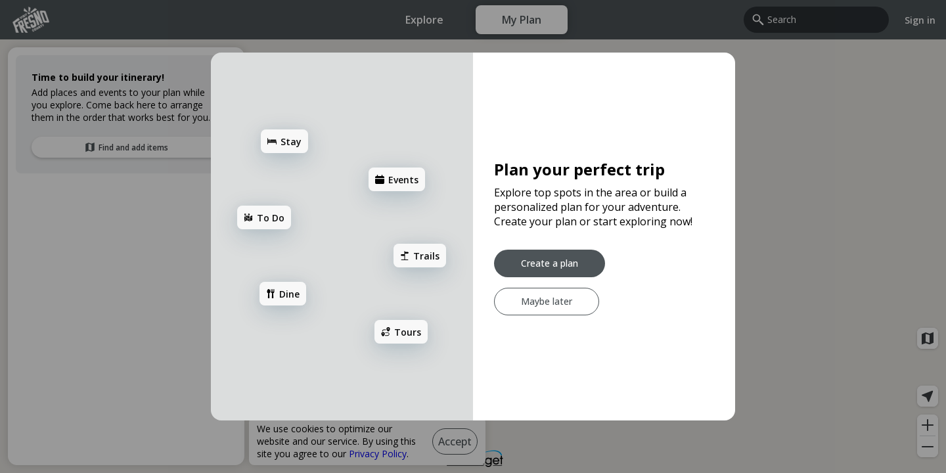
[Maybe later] (546, 301)
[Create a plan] (549, 263)
